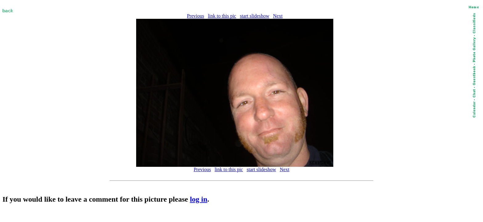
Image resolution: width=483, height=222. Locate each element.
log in (198, 199)
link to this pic (222, 15)
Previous (195, 15)
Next (277, 15)
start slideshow (255, 15)
